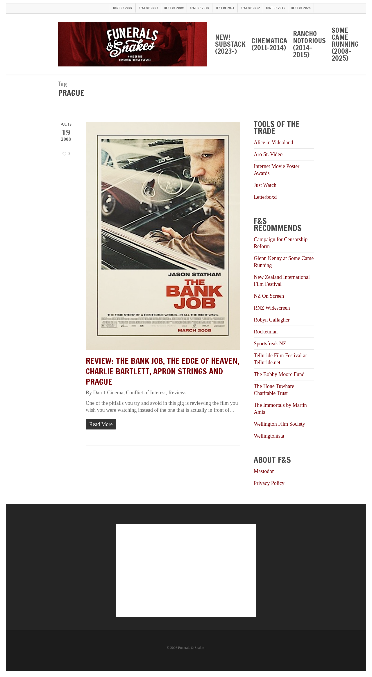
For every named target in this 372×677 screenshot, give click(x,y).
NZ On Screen (269, 296)
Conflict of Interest (146, 393)
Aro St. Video (268, 154)
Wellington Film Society (279, 424)
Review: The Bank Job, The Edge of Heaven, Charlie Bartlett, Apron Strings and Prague (162, 371)
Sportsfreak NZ (270, 343)
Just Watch (265, 185)
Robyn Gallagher (271, 320)
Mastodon (264, 471)
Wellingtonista (269, 436)
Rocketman (266, 332)
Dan (97, 393)
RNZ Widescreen (272, 308)
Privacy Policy (269, 483)
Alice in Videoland (273, 142)
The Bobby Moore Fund (279, 374)
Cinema (115, 393)
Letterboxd (265, 197)
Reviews (177, 393)
